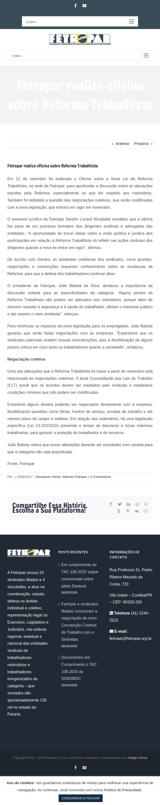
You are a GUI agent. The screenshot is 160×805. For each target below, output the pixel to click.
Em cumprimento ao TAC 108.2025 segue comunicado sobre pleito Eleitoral (79, 575)
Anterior (122, 144)
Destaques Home (48, 477)
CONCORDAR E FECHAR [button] (81, 798)
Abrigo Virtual (137, 758)
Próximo (141, 144)
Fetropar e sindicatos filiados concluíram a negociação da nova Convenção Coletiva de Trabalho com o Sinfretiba (79, 622)
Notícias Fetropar (74, 477)
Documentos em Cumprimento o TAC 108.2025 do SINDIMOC (79, 668)
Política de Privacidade (123, 790)
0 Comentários (100, 477)
